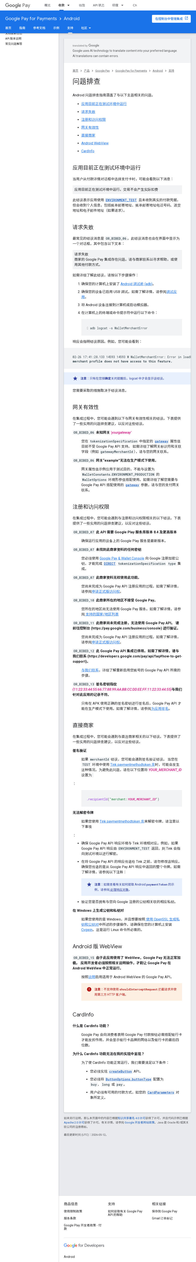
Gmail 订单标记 (162, 1218)
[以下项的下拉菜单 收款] (70, 5)
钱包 (82, 5)
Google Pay (102, 70)
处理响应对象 (119, 889)
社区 (84, 28)
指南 (22, 28)
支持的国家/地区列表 (102, 614)
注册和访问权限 (93, 120)
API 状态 (98, 5)
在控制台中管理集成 (169, 19)
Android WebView (95, 143)
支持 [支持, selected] (70, 28)
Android (72, 18)
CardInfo (87, 151)
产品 (87, 70)
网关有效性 (90, 127)
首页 (8, 28)
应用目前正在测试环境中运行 (104, 104)
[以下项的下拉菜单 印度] (123, 5)
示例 (56, 28)
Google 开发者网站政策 (140, 1122)
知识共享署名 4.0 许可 (131, 1118)
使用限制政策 (73, 1211)
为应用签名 (160, 709)
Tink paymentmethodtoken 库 (132, 765)
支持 (171, 70)
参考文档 (39, 28)
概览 (47, 5)
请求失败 (88, 112)
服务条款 (70, 1218)
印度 (115, 5)
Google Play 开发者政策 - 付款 (82, 1227)
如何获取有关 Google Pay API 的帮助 (125, 1213)
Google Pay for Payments (31, 18)
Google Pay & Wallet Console (122, 558)
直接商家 (88, 135)
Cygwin (86, 930)
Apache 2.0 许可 (74, 1122)
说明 (91, 977)
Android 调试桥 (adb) (136, 284)
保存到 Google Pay (164, 1211)
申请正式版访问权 (106, 591)
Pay (17, 5)
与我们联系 (90, 670)
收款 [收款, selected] (61, 5)
